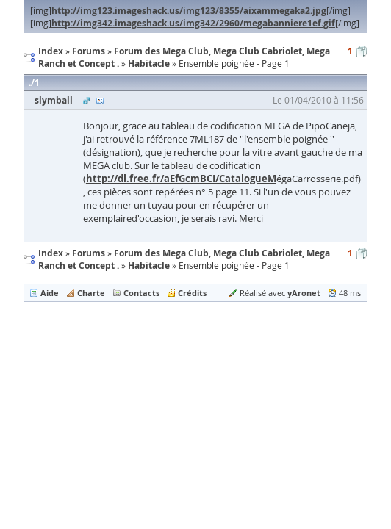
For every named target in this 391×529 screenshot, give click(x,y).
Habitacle (149, 265)
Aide (49, 292)
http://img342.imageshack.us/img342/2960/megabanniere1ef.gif (193, 23)
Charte (91, 292)
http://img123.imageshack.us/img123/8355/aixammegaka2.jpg (188, 10)
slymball (54, 100)
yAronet (303, 292)
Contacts (141, 292)
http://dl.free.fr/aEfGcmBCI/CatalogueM (181, 178)
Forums (88, 253)
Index (50, 253)
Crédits (192, 292)
